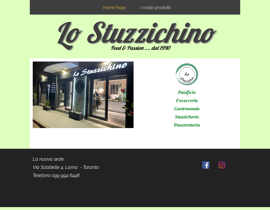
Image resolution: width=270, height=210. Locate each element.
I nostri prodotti (156, 7)
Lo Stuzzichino (134, 32)
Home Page (114, 7)
